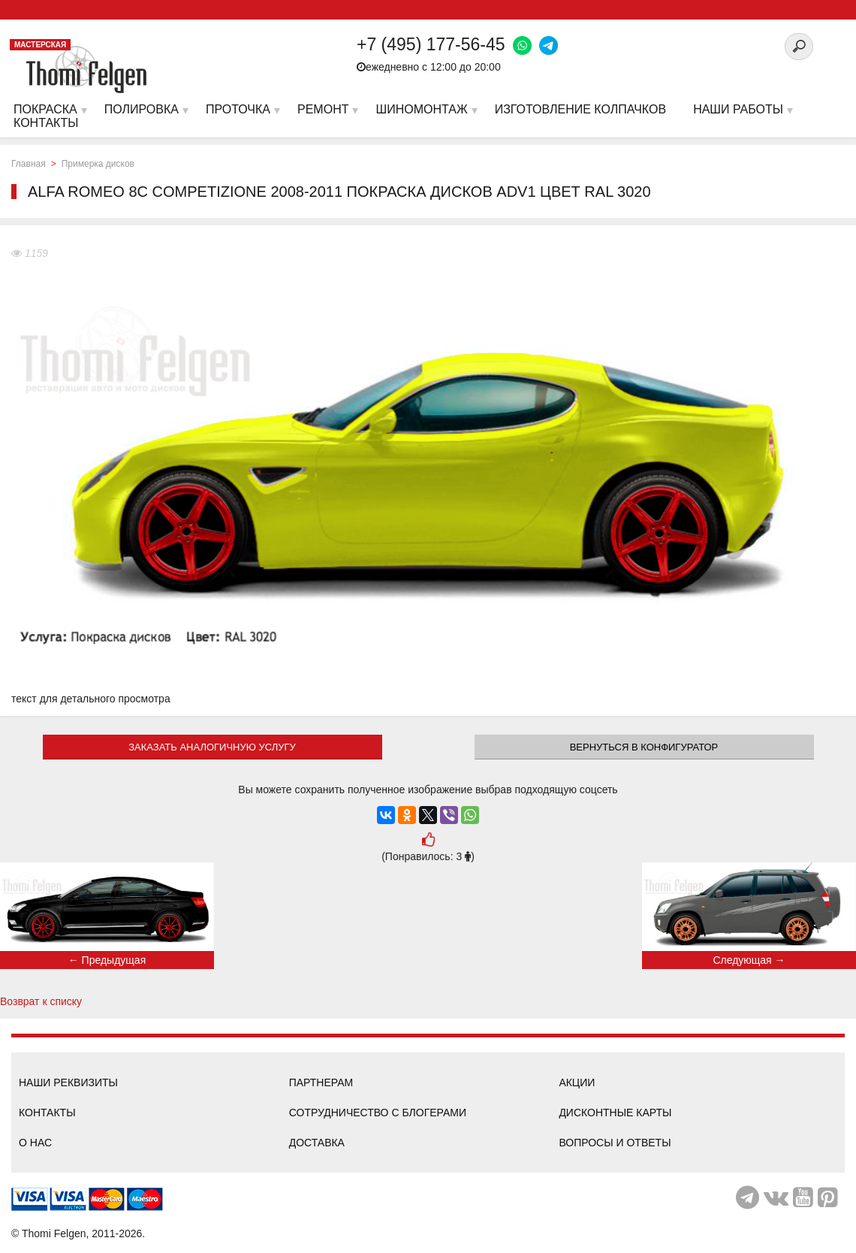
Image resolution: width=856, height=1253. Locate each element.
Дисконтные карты (615, 1113)
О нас (35, 1143)
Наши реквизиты (68, 1082)
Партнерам (321, 1082)
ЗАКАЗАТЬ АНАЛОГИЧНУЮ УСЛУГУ (212, 747)
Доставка (317, 1143)
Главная (28, 164)
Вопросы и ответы (615, 1143)
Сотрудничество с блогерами (377, 1113)
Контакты (47, 1113)
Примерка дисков (98, 164)
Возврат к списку (41, 1001)
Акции (577, 1082)
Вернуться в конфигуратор (644, 747)
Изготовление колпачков (580, 109)
